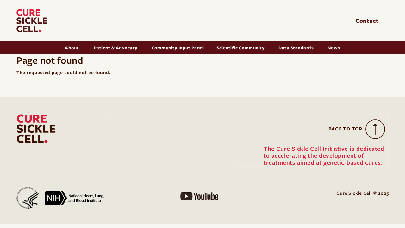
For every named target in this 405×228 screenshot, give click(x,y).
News (333, 48)
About (72, 48)
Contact (367, 20)
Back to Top (345, 128)
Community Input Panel (178, 48)
